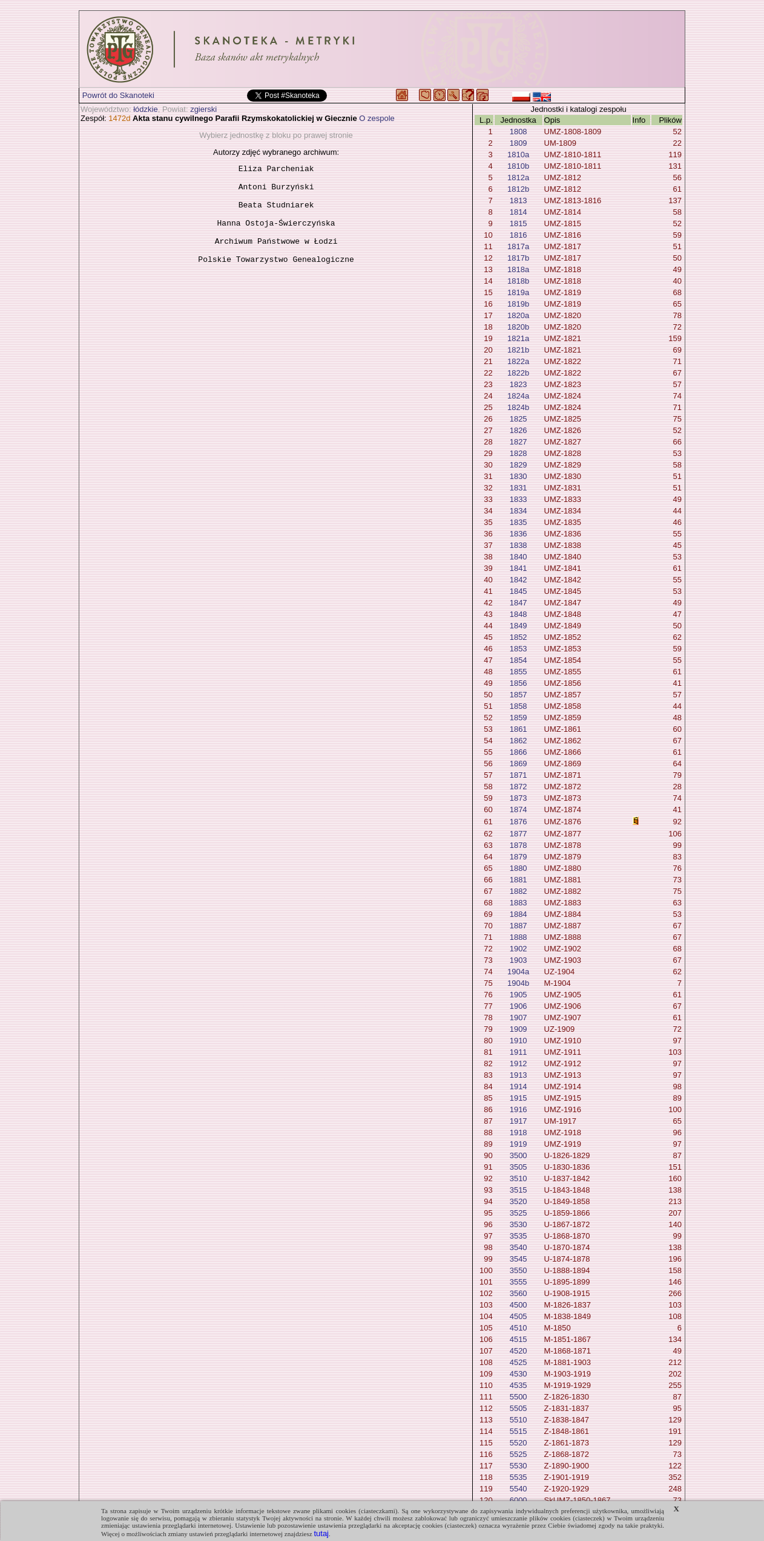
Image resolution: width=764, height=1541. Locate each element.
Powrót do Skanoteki (118, 95)
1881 (518, 879)
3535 (518, 1235)
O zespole (377, 118)
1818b (518, 280)
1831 (518, 487)
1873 (518, 798)
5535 (518, 1477)
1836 (518, 533)
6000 (518, 1500)
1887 (518, 925)
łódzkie (145, 109)
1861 (518, 729)
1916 (518, 1109)
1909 (518, 1029)
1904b (518, 983)
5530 (518, 1465)
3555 (518, 1281)
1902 (518, 948)
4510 (518, 1327)
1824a (518, 395)
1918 (518, 1132)
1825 (518, 418)
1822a (518, 361)
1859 (518, 717)
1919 (518, 1143)
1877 (518, 833)
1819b (518, 303)
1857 (518, 694)
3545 (518, 1258)
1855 (518, 671)
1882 (518, 891)
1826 (518, 430)
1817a (518, 246)
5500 (518, 1396)
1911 (518, 1052)
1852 (518, 637)
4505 (518, 1316)
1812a (518, 177)
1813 (518, 200)
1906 (518, 1006)
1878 (518, 845)
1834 (518, 510)
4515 (518, 1339)
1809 (518, 143)
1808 (518, 131)
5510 (518, 1419)
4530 (518, 1373)
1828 (518, 453)
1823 (518, 384)
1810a (518, 154)
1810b (518, 166)
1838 (518, 545)
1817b (518, 257)
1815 (518, 223)
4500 (518, 1304)
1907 (518, 1017)
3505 (518, 1166)
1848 (518, 614)
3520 (518, 1201)
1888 (518, 937)
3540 (518, 1247)
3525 (518, 1212)
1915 (518, 1098)
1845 (518, 591)
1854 (518, 660)
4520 (518, 1350)
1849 (518, 625)
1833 (518, 499)
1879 (518, 856)
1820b (518, 326)
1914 (518, 1086)
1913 (518, 1075)
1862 (518, 740)
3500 (518, 1155)
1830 (518, 476)
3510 (518, 1178)
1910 (518, 1040)
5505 (518, 1408)
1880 (518, 868)
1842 (518, 579)
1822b (518, 372)
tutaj (321, 1533)
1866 (518, 752)
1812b (518, 189)
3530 (518, 1224)
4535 (518, 1385)
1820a (518, 315)
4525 (518, 1362)
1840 (518, 556)
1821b (518, 349)
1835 (518, 522)
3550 (518, 1270)
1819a (518, 292)
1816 (518, 234)
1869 (518, 763)
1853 (518, 648)
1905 (518, 994)
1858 (518, 706)
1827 (518, 441)
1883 (518, 902)
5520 (518, 1442)
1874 (518, 809)
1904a (518, 971)
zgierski (203, 109)
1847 (518, 602)
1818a (518, 269)
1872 (518, 786)
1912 (518, 1063)
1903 (518, 960)
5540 (518, 1488)
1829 (518, 464)
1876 (518, 821)
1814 (518, 212)
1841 (518, 568)
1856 (518, 683)
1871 (518, 775)
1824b (518, 407)
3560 (518, 1293)
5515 (518, 1431)
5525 (518, 1454)
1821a (518, 338)
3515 (518, 1189)
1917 (518, 1121)
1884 (518, 914)
